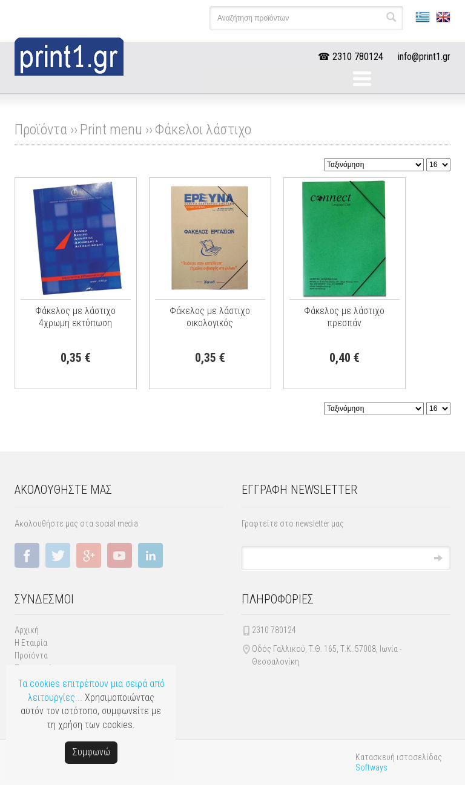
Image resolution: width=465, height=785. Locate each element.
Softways (371, 767)
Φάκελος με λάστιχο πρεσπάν (344, 317)
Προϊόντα (31, 655)
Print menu (111, 129)
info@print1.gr (424, 56)
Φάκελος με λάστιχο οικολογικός (210, 317)
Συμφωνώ (91, 752)
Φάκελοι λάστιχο (203, 129)
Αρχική (27, 630)
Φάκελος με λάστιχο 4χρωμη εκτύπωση (75, 317)
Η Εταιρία (31, 643)
